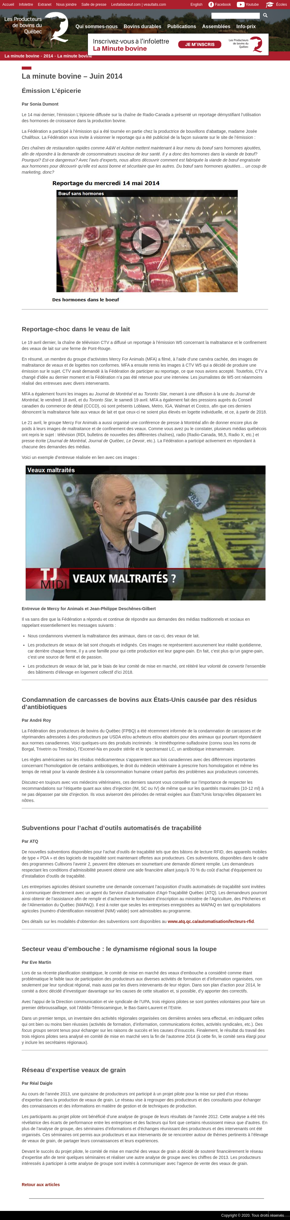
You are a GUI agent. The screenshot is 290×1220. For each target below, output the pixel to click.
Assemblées (216, 26)
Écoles (276, 4)
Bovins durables (142, 26)
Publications (181, 26)
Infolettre (26, 4)
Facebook (219, 4)
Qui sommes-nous (97, 26)
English (196, 4)
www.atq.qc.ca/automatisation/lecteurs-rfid (211, 921)
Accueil (8, 4)
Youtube (248, 4)
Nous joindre (66, 4)
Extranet (44, 4)
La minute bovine (22, 56)
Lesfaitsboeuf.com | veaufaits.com (138, 4)
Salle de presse (93, 4)
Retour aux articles (41, 1184)
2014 (48, 56)
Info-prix (246, 26)
